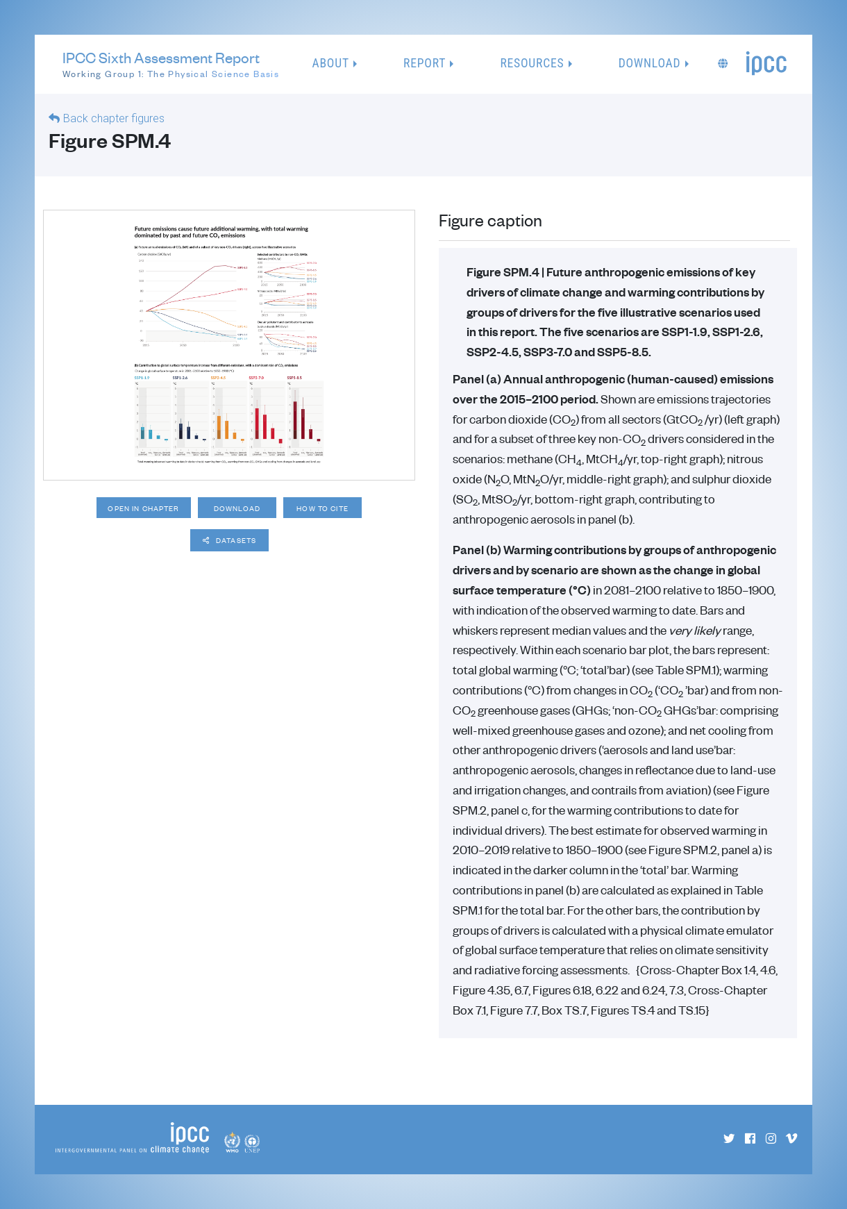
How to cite (331, 508)
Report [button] (424, 63)
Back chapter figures (114, 118)
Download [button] (650, 63)
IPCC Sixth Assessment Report (170, 65)
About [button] (330, 63)
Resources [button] (532, 63)
